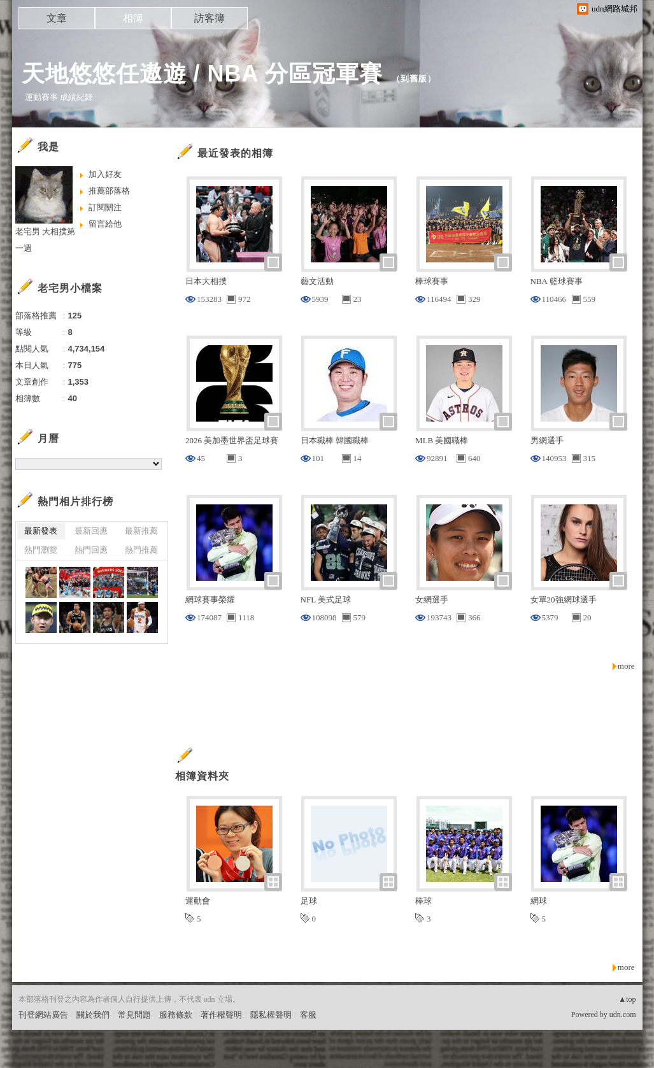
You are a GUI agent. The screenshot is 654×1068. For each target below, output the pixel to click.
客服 (308, 1015)
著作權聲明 (221, 1015)
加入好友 (105, 174)
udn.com (622, 1014)
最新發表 (40, 531)
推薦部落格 (109, 191)
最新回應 (91, 531)
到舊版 (414, 78)
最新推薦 (141, 531)
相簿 (133, 18)
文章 (56, 18)
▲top (627, 999)
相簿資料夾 (202, 776)
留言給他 (105, 224)
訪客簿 (209, 18)
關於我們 (93, 1015)
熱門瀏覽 (40, 550)
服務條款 (175, 1015)
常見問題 (134, 1015)
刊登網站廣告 (43, 1015)
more (626, 666)
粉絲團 (30, 1058)
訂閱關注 (105, 207)
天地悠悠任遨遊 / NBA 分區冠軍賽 (202, 74)
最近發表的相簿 (235, 153)
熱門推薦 (141, 550)
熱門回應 (91, 550)
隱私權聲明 (271, 1015)
